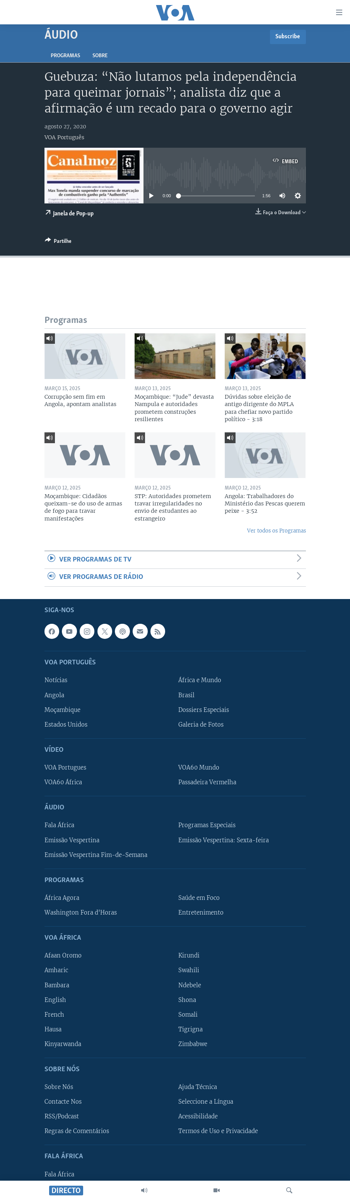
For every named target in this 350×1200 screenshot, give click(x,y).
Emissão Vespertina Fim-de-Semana (95, 854)
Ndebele (189, 985)
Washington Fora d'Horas (80, 912)
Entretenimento (201, 912)
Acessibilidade (198, 1116)
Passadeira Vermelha (207, 782)
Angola (54, 694)
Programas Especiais (207, 825)
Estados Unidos (65, 724)
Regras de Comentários (76, 1131)
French (54, 1014)
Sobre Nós (58, 1087)
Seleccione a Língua (205, 1101)
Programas (65, 56)
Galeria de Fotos (201, 724)
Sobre (100, 56)
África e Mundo (199, 680)
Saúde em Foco (199, 897)
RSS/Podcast (61, 1116)
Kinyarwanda (62, 1043)
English (55, 999)
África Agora (61, 897)
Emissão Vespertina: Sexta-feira (223, 839)
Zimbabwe (192, 1043)
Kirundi (189, 955)
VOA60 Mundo (198, 767)
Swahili (188, 970)
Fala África (59, 825)
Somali (188, 1014)
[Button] (58, 242)
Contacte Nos (63, 1101)
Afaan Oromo (63, 955)
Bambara (56, 985)
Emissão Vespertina (71, 839)
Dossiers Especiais (203, 709)
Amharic (56, 970)
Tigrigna (190, 1029)
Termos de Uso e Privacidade (218, 1131)
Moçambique (62, 709)
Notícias (55, 680)
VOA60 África (63, 782)
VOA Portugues (65, 767)
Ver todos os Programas (276, 530)
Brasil (186, 694)
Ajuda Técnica (197, 1087)
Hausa (52, 1029)
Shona (187, 999)
